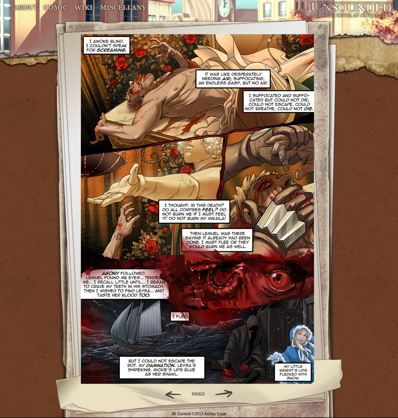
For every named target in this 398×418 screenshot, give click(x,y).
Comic (56, 7)
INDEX (198, 394)
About (26, 7)
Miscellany (123, 7)
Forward (226, 394)
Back (170, 394)
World (84, 7)
